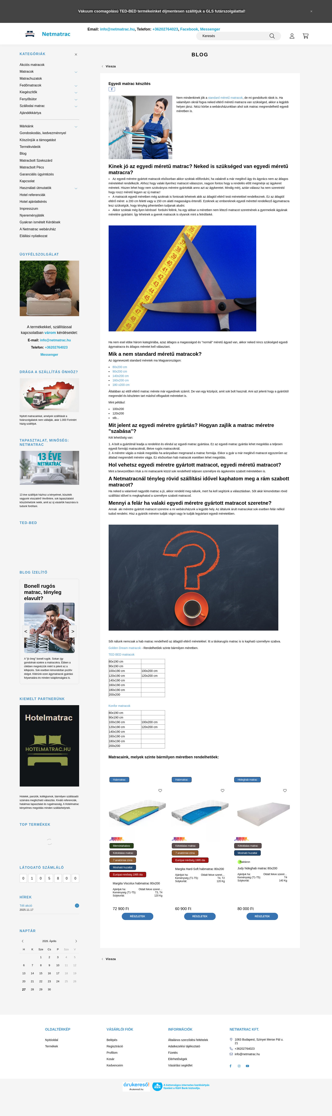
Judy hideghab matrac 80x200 (257, 868)
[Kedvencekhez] (160, 790)
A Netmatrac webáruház (38, 229)
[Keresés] (238, 36)
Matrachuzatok (31, 78)
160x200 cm (121, 380)
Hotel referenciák (32, 195)
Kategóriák (33, 54)
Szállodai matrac (32, 106)
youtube (247, 1066)
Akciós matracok (32, 65)
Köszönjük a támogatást (38, 140)
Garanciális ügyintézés (37, 174)
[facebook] (112, 89)
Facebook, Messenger (200, 29)
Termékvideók (30, 147)
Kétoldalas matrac (123, 853)
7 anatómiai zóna (122, 860)
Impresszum (29, 208)
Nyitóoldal (51, 1040)
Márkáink (27, 126)
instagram (239, 1066)
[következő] (76, 941)
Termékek (51, 1046)
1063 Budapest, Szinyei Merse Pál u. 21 (259, 1041)
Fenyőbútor (28, 99)
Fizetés (173, 1052)
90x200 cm (121, 371)
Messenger (49, 354)
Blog (23, 153)
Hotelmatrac (72, 804)
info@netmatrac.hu (117, 29)
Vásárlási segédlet (180, 1065)
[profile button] (292, 36)
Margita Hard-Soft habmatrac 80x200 (199, 869)
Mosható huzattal (122, 867)
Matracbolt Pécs (32, 167)
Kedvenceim (115, 1065)
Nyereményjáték (32, 215)
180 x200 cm (121, 384)
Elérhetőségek (177, 1059)
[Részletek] (77, 905)
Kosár (111, 1059)
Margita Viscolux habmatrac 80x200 (136, 883)
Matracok (27, 71)
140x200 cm (121, 376)
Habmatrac (119, 779)
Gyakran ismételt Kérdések (40, 222)
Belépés (112, 1040)
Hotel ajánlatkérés (33, 201)
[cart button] (305, 36)
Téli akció (26, 905)
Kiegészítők (28, 92)
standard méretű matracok (225, 97)
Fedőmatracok (30, 85)
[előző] (23, 941)
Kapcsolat (27, 181)
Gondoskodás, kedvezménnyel (43, 133)
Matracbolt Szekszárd (36, 160)
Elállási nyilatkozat (34, 236)
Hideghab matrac (247, 779)
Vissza (111, 66)
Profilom (112, 1052)
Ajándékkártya (30, 113)
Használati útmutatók (35, 188)
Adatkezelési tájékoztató (184, 1046)
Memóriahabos (121, 845)
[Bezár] (311, 11)
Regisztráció (115, 1046)
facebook (230, 1066)
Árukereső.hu (136, 1089)
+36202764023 (165, 29)
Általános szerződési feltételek (188, 1040)
